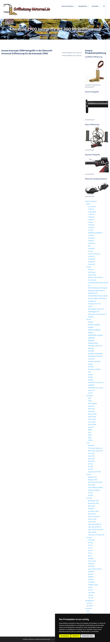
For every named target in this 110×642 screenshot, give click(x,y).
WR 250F (91, 571)
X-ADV (90, 393)
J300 (90, 401)
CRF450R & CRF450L (95, 356)
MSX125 (90, 367)
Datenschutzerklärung (43, 639)
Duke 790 (91, 459)
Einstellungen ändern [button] (87, 636)
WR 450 (90, 574)
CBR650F (91, 340)
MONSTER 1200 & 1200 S (96, 290)
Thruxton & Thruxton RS (96, 535)
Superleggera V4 (93, 311)
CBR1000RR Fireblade (95, 335)
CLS (88, 611)
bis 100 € (90, 606)
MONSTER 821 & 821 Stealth (97, 288)
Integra (90, 364)
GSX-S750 (91, 485)
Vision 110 (91, 390)
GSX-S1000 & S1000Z (95, 487)
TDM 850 (91, 564)
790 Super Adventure (95, 448)
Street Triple (92, 519)
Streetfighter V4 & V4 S (96, 309)
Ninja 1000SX (92, 403)
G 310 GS (91, 227)
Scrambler (91, 262)
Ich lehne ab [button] (75, 636)
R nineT (90, 251)
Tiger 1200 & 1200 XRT (95, 529)
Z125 (89, 432)
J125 (89, 398)
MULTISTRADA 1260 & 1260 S (98, 296)
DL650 (90, 493)
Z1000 (90, 440)
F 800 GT (91, 220)
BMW (88, 204)
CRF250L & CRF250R (95, 353)
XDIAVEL (91, 317)
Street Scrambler (94, 516)
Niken (90, 556)
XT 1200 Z (91, 582)
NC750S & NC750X (94, 369)
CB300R (91, 327)
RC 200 (90, 466)
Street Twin (92, 522)
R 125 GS (91, 235)
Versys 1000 (92, 424)
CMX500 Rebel (93, 343)
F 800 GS (91, 217)
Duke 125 (91, 453)
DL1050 (90, 495)
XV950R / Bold (93, 585)
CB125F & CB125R (94, 325)
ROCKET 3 (91, 508)
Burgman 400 (92, 480)
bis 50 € (89, 603)
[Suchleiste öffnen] (104, 6)
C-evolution (92, 206)
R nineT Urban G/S (94, 254)
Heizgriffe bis (84, 6)
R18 (89, 246)
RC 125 (90, 464)
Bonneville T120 (93, 503)
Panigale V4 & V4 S (94, 304)
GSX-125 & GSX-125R (95, 482)
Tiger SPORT (92, 532)
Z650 (90, 438)
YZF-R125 (91, 592)
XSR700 (91, 577)
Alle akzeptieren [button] (64, 636)
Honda (89, 319)
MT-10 (90, 553)
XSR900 (91, 579)
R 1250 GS (91, 238)
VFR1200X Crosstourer (95, 382)
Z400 (90, 435)
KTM (88, 443)
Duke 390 (91, 456)
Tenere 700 (92, 561)
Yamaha (89, 537)
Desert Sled (92, 275)
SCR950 (91, 558)
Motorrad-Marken (69, 6)
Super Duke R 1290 (94, 472)
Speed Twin (92, 514)
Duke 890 (91, 461)
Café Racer (91, 272)
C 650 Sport (92, 212)
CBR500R (91, 338)
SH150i (90, 377)
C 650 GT (91, 209)
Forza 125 (91, 359)
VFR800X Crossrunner (95, 388)
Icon (89, 285)
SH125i (90, 375)
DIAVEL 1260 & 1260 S (95, 277)
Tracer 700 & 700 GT (95, 569)
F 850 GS (91, 225)
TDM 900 (91, 566)
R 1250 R (91, 241)
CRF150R (91, 351)
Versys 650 (92, 422)
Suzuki (89, 474)
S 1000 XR (91, 264)
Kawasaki (90, 396)
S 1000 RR (91, 259)
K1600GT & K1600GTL (95, 233)
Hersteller (97, 6)
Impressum (31, 639)
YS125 (90, 587)
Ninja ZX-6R (92, 417)
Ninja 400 (91, 409)
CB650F (90, 332)
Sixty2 (90, 306)
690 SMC (91, 445)
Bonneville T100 (93, 501)
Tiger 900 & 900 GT (94, 527)
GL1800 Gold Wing (94, 361)
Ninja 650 (91, 411)
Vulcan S (91, 427)
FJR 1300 (91, 540)
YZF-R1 (90, 590)
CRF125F (91, 348)
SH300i (90, 380)
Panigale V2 (92, 301)
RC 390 (90, 469)
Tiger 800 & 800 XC (94, 524)
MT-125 (90, 543)
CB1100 (90, 322)
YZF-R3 (90, 595)
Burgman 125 (92, 477)
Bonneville (91, 506)
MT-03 (90, 545)
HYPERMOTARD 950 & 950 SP (98, 283)
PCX (89, 372)
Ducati (89, 267)
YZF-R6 (90, 598)
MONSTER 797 (93, 293)
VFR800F (91, 385)
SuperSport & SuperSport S (97, 314)
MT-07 (90, 548)
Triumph (89, 498)
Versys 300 (92, 419)
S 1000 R (91, 256)
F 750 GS (91, 214)
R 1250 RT (91, 248)
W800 (90, 430)
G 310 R (90, 230)
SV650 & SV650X (94, 490)
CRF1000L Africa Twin (95, 346)
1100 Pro (91, 269)
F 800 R (90, 222)
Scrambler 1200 (93, 511)
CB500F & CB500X (94, 330)
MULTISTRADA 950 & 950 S (97, 298)
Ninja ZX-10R (92, 414)
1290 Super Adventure (95, 451)
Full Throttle (92, 280)
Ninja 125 (91, 406)
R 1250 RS (91, 243)
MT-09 (90, 550)
